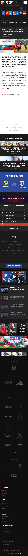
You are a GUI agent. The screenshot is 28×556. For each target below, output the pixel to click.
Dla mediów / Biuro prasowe (7, 506)
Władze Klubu (4, 503)
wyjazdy (10, 247)
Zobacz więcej (14, 228)
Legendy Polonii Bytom (6, 533)
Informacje (3, 501)
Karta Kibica (4, 521)
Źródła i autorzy (5, 544)
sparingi (20, 127)
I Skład (2, 520)
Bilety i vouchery (5, 516)
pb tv (24, 241)
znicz (18, 247)
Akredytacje (4, 508)
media (18, 553)
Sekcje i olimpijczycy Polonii (7, 543)
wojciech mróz (14, 130)
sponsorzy (16, 241)
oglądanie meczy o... (8, 250)
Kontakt (3, 495)
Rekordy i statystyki (5, 531)
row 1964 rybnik (10, 127)
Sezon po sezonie (5, 534)
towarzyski (5, 241)
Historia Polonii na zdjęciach (7, 541)
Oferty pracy (4, 510)
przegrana (8, 244)
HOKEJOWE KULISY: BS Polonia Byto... (14, 297)
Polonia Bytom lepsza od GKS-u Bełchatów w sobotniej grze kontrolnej (14, 149)
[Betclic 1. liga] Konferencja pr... (14, 289)
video (14, 254)
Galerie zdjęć (4, 493)
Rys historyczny (4, 528)
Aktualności (4, 20)
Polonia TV (3, 492)
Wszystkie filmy (14, 266)
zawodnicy (19, 244)
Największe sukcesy (5, 529)
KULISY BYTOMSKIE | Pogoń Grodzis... (14, 306)
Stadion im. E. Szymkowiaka (7, 505)
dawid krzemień (15, 124)
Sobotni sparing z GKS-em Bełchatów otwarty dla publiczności (14, 165)
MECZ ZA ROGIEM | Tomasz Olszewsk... (14, 314)
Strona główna (14, 18)
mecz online (22, 250)
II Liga (2, 518)
